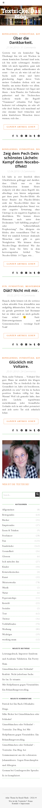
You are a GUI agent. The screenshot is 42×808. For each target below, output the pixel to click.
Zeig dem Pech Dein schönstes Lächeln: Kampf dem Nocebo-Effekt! (21, 160)
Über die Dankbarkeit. (21, 40)
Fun (4, 286)
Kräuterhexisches (10, 572)
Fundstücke (26, 34)
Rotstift (6, 603)
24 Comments (28, 371)
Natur (5, 593)
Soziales (6, 608)
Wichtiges (7, 634)
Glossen (6, 556)
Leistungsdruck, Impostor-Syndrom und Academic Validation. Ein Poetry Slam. (20, 659)
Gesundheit (8, 551)
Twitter (6, 619)
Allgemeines (8, 510)
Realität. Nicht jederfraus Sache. (18, 674)
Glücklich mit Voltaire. (21, 364)
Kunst (5, 577)
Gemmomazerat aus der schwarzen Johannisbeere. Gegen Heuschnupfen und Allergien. (20, 760)
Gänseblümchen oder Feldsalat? (17, 669)
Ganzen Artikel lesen (21, 127)
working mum (9, 640)
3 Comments (28, 171)
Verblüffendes (9, 624)
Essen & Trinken (10, 530)
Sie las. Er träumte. (11, 679)
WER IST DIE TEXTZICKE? (15, 484)
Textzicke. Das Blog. (21, 13)
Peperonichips (9, 598)
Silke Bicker (8, 714)
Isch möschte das (10, 562)
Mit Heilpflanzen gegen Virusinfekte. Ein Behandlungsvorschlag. (20, 735)
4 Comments (28, 295)
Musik (5, 588)
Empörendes (8, 525)
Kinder (5, 567)
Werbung (6, 629)
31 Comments (28, 47)
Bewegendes (10, 34)
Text (4, 614)
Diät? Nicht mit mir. (21, 290)
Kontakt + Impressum (21, 803)
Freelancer (7, 536)
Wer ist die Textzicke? (18, 801)
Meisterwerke (9, 582)
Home (30, 801)
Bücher (5, 520)
